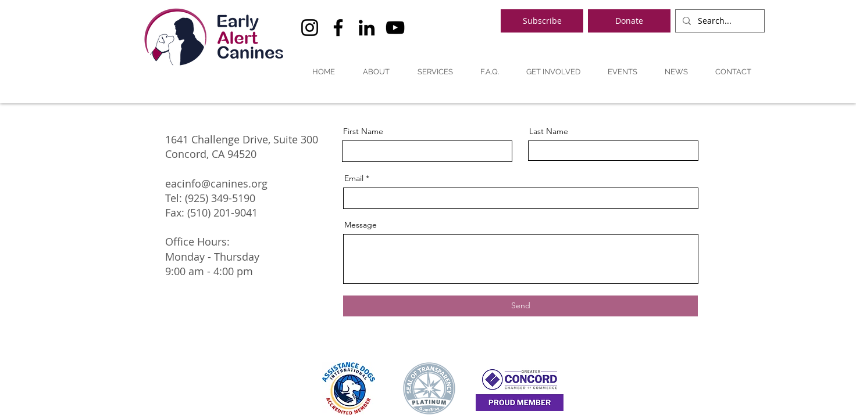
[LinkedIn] (366, 27)
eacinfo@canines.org (216, 183)
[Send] (520, 306)
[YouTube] (395, 27)
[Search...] (719, 21)
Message (360, 225)
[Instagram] (309, 27)
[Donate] (629, 21)
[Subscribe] (542, 21)
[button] (376, 72)
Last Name (548, 131)
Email (353, 178)
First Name (363, 131)
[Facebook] (338, 27)
